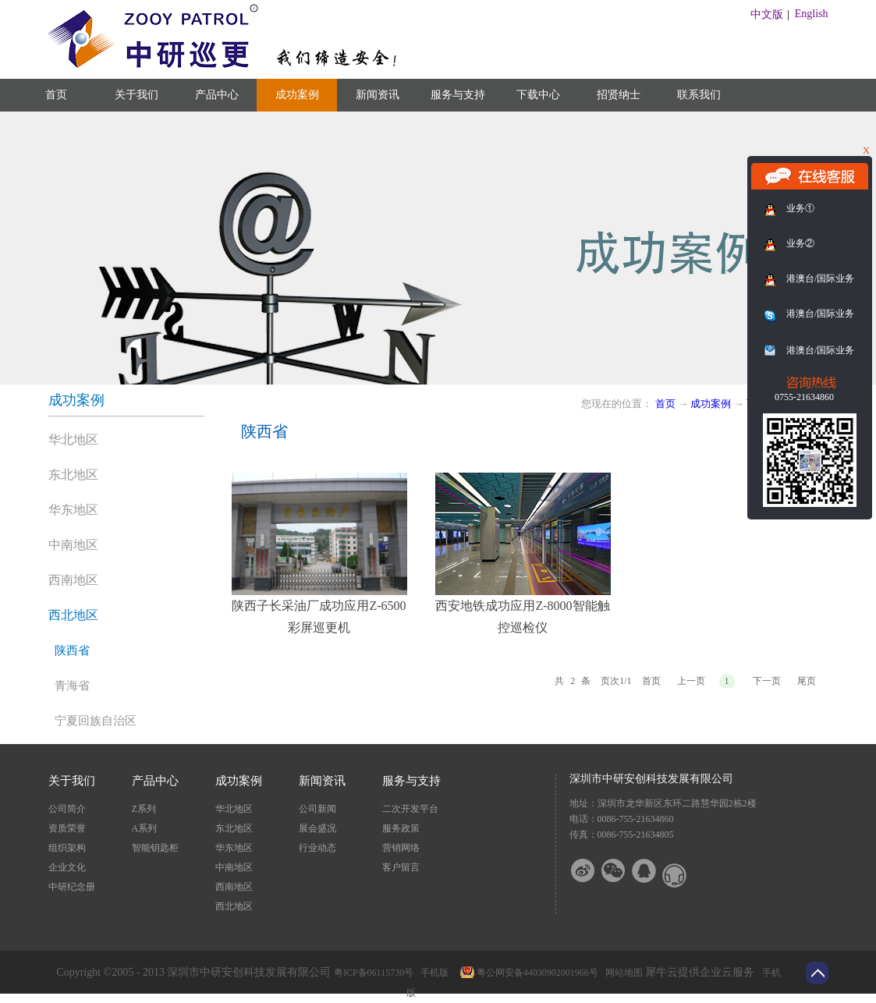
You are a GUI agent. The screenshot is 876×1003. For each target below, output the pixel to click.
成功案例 (710, 403)
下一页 (767, 680)
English (811, 13)
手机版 (432, 972)
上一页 (691, 680)
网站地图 (622, 972)
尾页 (806, 680)
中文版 (766, 14)
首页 (56, 95)
